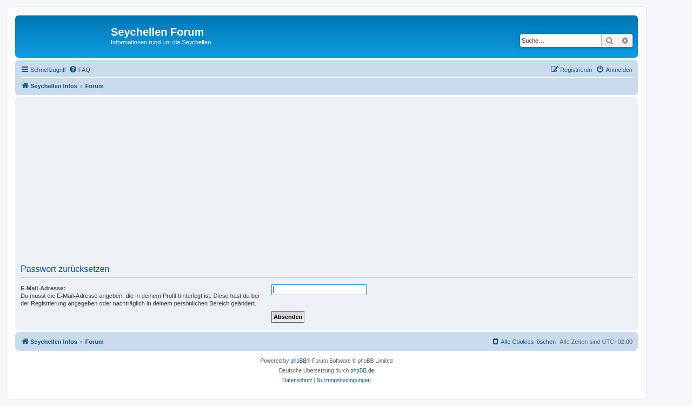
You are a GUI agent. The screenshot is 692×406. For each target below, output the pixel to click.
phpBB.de (362, 371)
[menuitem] (79, 69)
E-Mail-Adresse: (43, 288)
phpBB (298, 361)
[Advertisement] (345, 184)
